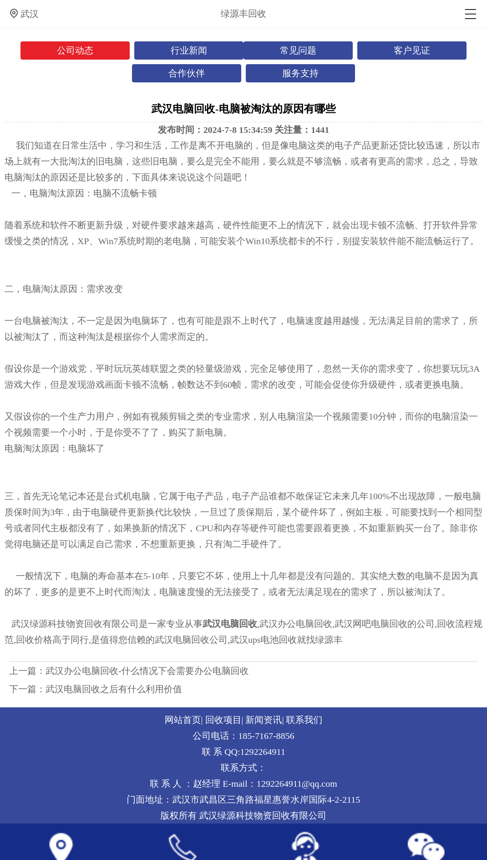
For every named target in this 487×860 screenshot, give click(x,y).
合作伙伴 (186, 73)
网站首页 (183, 720)
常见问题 (298, 50)
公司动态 (75, 50)
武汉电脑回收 (230, 624)
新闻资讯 (263, 720)
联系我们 (304, 720)
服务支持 (300, 73)
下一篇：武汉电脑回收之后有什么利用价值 (95, 689)
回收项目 (223, 720)
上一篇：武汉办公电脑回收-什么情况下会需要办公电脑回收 (129, 671)
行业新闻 (189, 50)
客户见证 (412, 50)
